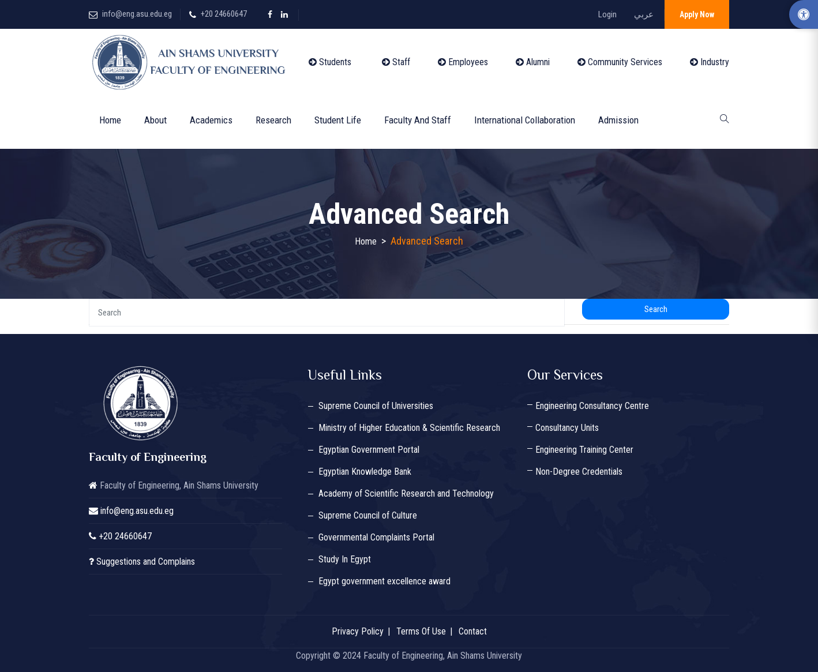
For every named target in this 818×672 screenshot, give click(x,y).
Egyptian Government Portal (368, 449)
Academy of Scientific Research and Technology (406, 493)
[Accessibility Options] (803, 14)
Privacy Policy (358, 631)
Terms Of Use (421, 631)
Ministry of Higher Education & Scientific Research (409, 427)
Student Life (337, 120)
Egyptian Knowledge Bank (364, 471)
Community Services (619, 62)
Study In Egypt (344, 559)
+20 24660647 (224, 14)
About (155, 120)
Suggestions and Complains (145, 561)
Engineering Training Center (584, 449)
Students (330, 62)
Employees (463, 62)
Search (655, 309)
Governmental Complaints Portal (376, 537)
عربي (644, 14)
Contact (473, 631)
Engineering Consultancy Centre (592, 405)
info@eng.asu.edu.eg (137, 14)
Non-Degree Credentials (578, 471)
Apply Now (697, 14)
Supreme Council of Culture (367, 515)
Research (273, 120)
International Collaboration (524, 120)
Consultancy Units (567, 427)
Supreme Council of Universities (375, 405)
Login (607, 14)
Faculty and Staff (417, 120)
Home (110, 120)
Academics (211, 120)
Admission (618, 120)
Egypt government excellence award (384, 581)
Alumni (533, 62)
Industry (709, 62)
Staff (396, 62)
